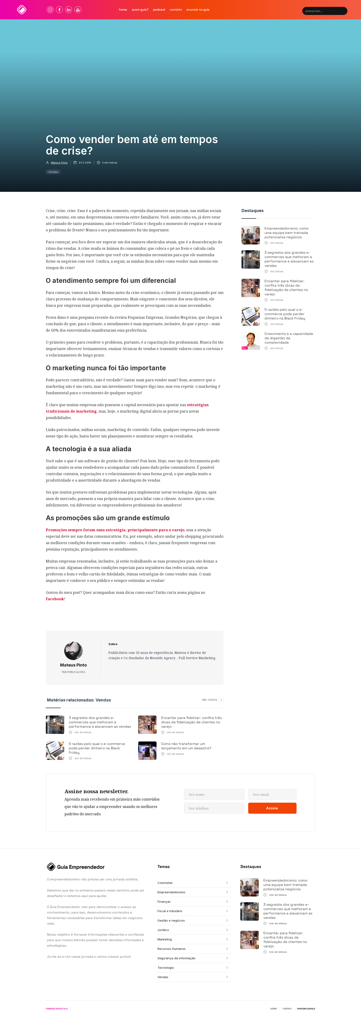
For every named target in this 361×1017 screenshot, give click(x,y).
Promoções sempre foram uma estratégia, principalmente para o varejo (115, 529)
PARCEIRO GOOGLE (306, 1008)
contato (176, 9)
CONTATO (287, 1008)
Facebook (55, 598)
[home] (22, 9)
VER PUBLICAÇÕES (73, 672)
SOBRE (273, 1008)
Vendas (53, 171)
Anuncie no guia (198, 9)
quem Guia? (140, 9)
